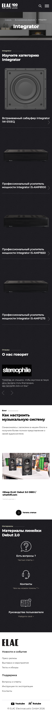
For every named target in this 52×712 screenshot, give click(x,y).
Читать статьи (26, 512)
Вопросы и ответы (11, 681)
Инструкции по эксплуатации (17, 686)
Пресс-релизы (9, 658)
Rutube (35, 703)
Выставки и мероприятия (15, 663)
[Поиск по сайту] (40, 6)
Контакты (7, 691)
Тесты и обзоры (10, 667)
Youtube (18, 703)
